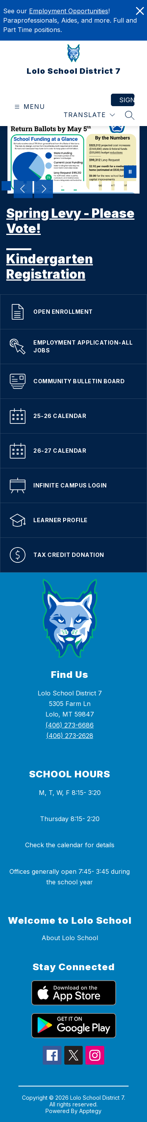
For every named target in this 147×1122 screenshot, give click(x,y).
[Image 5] (56, 185)
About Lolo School (70, 938)
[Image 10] (119, 185)
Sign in (126, 100)
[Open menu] (29, 107)
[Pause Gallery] (130, 172)
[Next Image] (43, 190)
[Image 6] (69, 185)
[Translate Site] (89, 115)
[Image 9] (106, 185)
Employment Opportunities (68, 11)
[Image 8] (94, 185)
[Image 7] (81, 185)
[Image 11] (131, 185)
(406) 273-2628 (69, 736)
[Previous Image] (23, 190)
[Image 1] (6, 185)
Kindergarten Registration (49, 266)
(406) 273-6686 (69, 725)
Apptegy (90, 1111)
